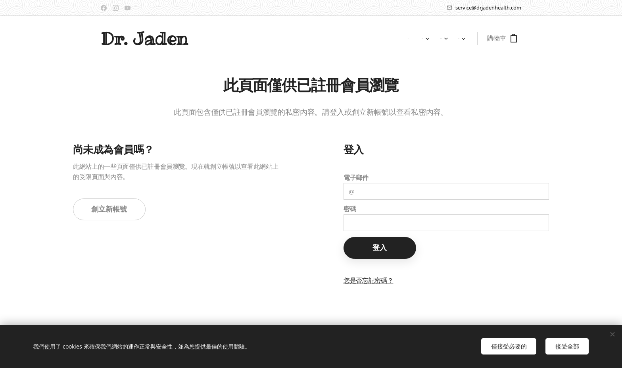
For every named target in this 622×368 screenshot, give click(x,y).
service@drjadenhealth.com (488, 7)
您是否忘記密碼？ (368, 280)
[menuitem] (415, 38)
